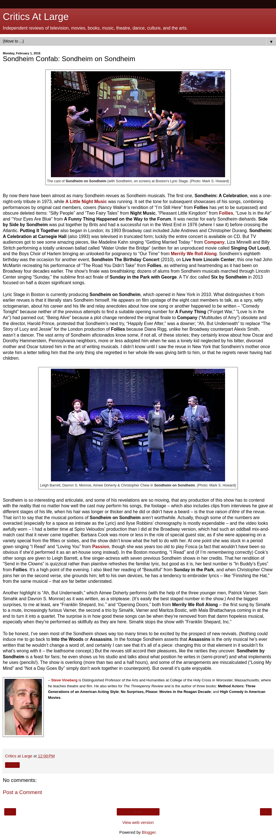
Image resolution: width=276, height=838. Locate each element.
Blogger (149, 832)
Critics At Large (36, 16)
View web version (138, 822)
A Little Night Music (86, 201)
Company (214, 242)
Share (12, 765)
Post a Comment (22, 792)
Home (137, 812)
